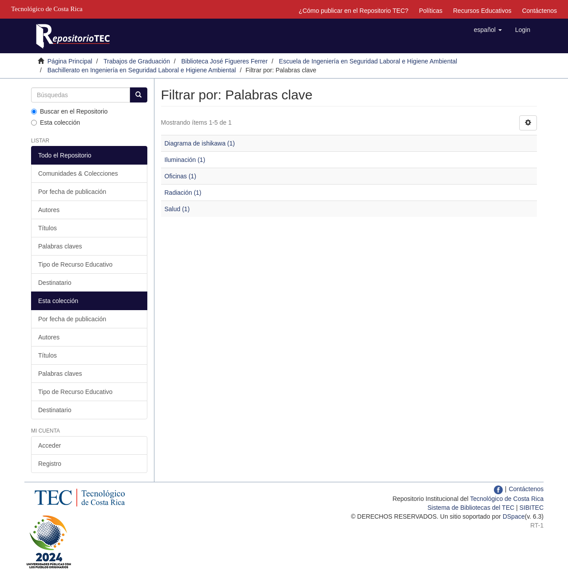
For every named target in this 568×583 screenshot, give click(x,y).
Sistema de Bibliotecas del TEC (470, 507)
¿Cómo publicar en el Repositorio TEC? (353, 10)
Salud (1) (177, 209)
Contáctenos (539, 10)
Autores (48, 209)
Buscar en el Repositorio (69, 111)
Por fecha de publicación (72, 191)
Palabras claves (60, 246)
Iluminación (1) (185, 159)
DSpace (514, 516)
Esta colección (55, 122)
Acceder (49, 445)
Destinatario (54, 282)
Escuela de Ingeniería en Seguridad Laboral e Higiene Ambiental (368, 61)
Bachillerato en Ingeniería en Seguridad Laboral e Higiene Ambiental (141, 70)
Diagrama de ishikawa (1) (200, 143)
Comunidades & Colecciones (78, 173)
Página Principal (69, 61)
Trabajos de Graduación (136, 61)
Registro (49, 463)
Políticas (430, 10)
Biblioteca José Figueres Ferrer (224, 61)
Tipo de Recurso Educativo (75, 264)
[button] (488, 30)
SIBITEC (532, 507)
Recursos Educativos (482, 10)
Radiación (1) (183, 192)
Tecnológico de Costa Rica (507, 498)
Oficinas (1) (181, 176)
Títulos (47, 228)
